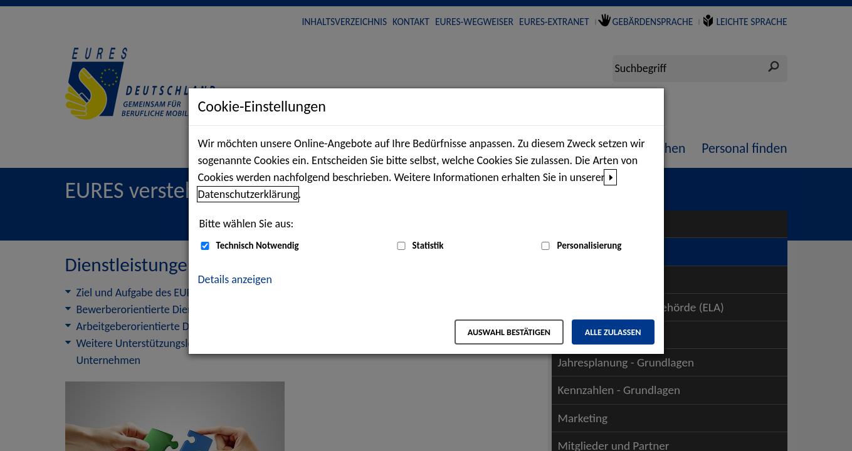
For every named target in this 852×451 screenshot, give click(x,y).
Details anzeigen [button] (235, 279)
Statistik (428, 245)
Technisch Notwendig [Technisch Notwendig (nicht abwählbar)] (257, 245)
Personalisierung (589, 245)
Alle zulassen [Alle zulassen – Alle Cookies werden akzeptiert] (613, 332)
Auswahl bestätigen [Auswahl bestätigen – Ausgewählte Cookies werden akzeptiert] (509, 332)
